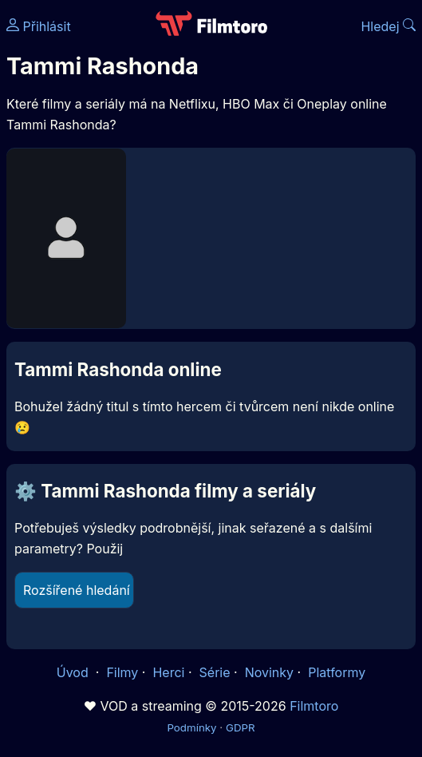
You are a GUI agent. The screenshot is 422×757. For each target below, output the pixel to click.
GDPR (240, 727)
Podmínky (191, 727)
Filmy (122, 672)
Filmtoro (314, 706)
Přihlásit (38, 26)
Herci (168, 672)
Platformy (336, 672)
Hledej (388, 26)
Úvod (74, 672)
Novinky (269, 672)
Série (215, 672)
